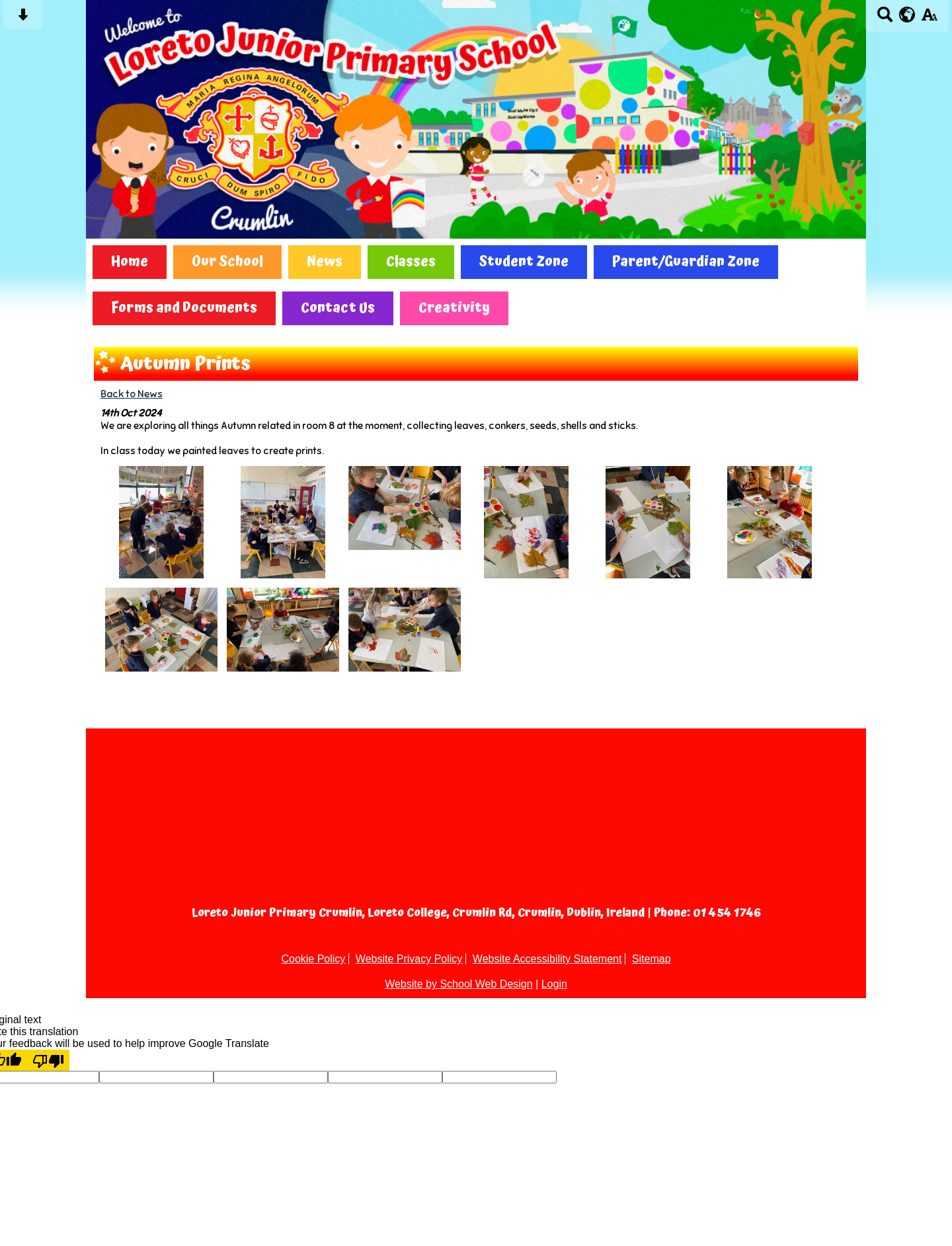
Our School (227, 262)
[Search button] (884, 18)
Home (129, 262)
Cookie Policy (313, 958)
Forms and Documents (184, 308)
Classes (411, 262)
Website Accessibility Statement (547, 958)
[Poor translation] (48, 1060)
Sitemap (651, 958)
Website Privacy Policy (409, 958)
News (324, 262)
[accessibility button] (929, 18)
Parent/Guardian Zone (686, 262)
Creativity (454, 308)
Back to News (131, 393)
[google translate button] (907, 14)
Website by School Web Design (459, 984)
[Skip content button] (22, 18)
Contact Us (338, 308)
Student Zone (524, 262)
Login (554, 984)
